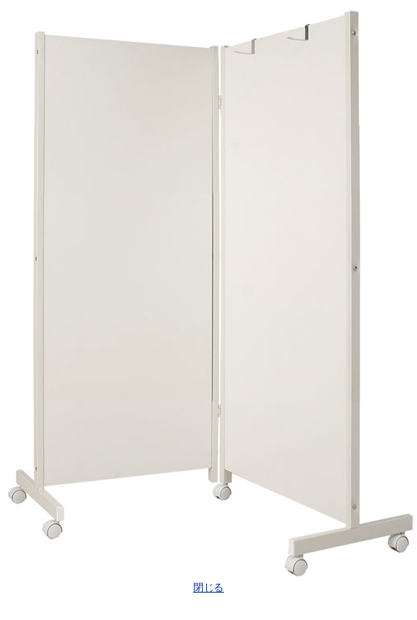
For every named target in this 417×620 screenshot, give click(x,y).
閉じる (208, 587)
